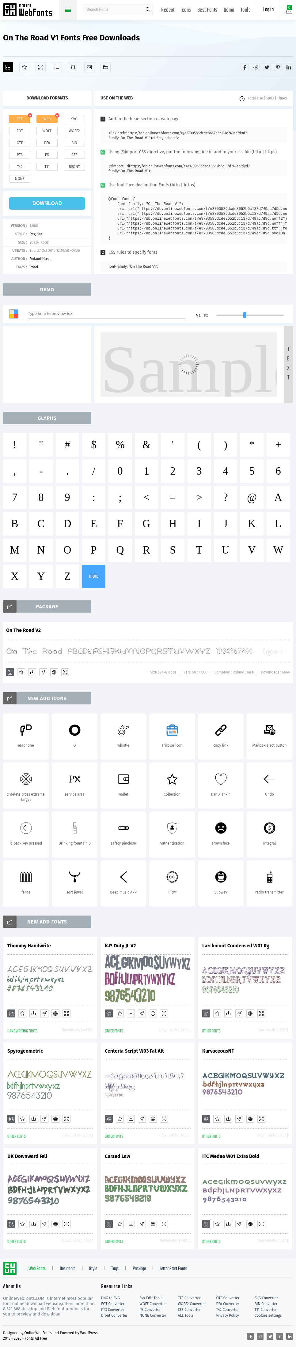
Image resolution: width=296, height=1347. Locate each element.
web (47, 119)
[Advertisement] (49, 364)
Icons (185, 10)
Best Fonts (207, 10)
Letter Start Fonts (173, 1269)
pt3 (20, 155)
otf (20, 143)
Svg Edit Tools (150, 1298)
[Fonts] (106, 67)
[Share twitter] (267, 67)
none (20, 179)
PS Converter (150, 1310)
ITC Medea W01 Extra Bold (230, 1156)
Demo (229, 10)
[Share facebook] (245, 67)
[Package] (73, 67)
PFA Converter (227, 1304)
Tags (115, 1269)
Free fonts (30, 10)
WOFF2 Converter (192, 1304)
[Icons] (89, 67)
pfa (47, 143)
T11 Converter (266, 1310)
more (93, 576)
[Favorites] (24, 67)
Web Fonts (37, 1269)
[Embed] (54, 672)
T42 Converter (227, 1310)
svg (74, 119)
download (47, 203)
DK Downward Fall (27, 1156)
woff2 (74, 131)
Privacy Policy (227, 1315)
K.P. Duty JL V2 (120, 946)
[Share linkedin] (289, 67)
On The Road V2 (23, 630)
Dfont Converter (114, 1315)
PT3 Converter (112, 1310)
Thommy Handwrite (29, 946)
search (148, 9)
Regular (35, 234)
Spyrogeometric (25, 1051)
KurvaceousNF (218, 1051)
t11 (46, 167)
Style (93, 1269)
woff (46, 131)
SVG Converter (266, 1298)
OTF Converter (228, 1298)
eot (20, 131)
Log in (268, 10)
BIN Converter (266, 1304)
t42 (20, 167)
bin (74, 143)
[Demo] (41, 67)
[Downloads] (32, 672)
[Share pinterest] (278, 67)
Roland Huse (40, 259)
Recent (167, 10)
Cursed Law (117, 1156)
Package (139, 1269)
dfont (74, 167)
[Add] (8, 67)
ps (47, 155)
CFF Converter (189, 1310)
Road (33, 267)
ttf (19, 119)
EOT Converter (112, 1304)
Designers (67, 1269)
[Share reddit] (256, 67)
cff (74, 155)
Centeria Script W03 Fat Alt (134, 1051)
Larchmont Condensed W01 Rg (235, 946)
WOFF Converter (152, 1304)
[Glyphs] (57, 67)
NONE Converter (152, 1315)
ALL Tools (185, 1315)
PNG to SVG (110, 1298)
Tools (246, 10)
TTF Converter (189, 1298)
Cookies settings (268, 1315)
